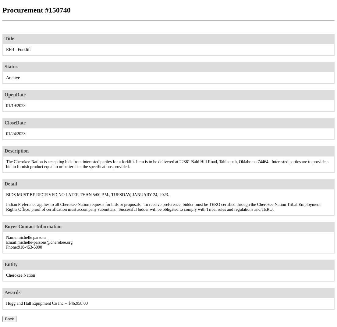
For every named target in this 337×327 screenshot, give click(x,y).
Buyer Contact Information (33, 226)
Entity (11, 264)
